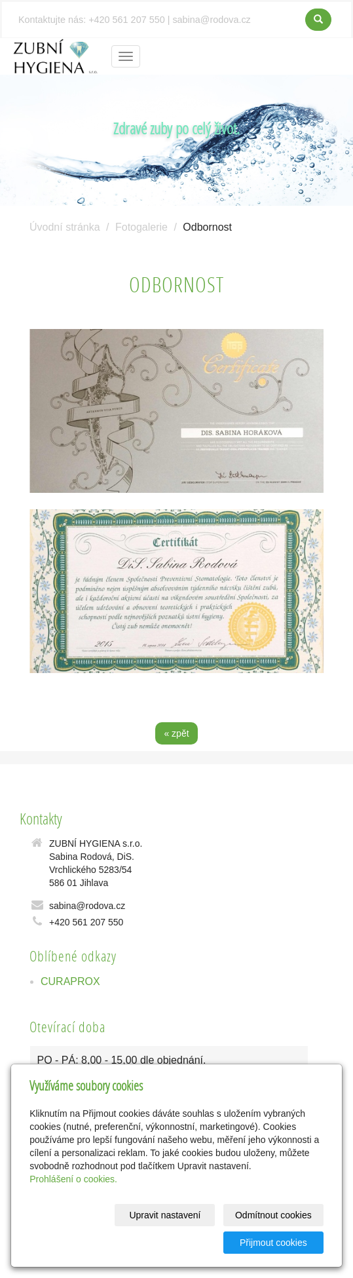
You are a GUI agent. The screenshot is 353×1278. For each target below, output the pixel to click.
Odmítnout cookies (273, 1215)
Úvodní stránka (64, 227)
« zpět (176, 733)
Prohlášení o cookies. (73, 1179)
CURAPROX (70, 981)
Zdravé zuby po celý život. (176, 128)
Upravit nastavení (164, 1215)
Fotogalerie (141, 227)
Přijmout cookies (273, 1242)
